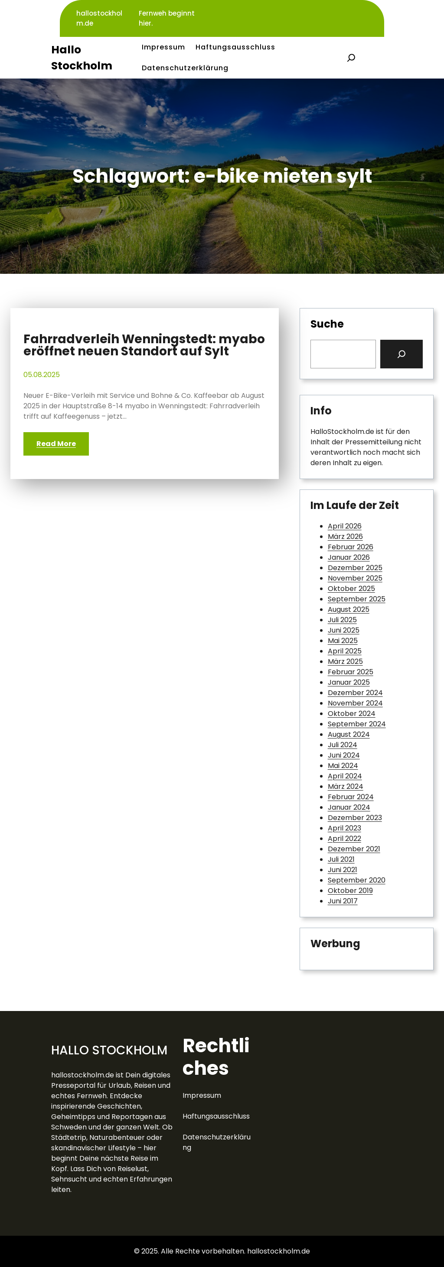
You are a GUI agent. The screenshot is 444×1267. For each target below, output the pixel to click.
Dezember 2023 (355, 818)
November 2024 (355, 703)
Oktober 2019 (350, 891)
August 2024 (349, 734)
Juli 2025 (342, 620)
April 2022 (344, 839)
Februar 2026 (350, 547)
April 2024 (345, 776)
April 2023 (344, 828)
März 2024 (345, 786)
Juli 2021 (341, 859)
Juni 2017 (343, 901)
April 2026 (345, 526)
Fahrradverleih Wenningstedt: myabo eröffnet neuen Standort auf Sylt (144, 345)
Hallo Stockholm (109, 1050)
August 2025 (348, 609)
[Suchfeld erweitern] (351, 57)
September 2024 (357, 724)
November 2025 (355, 578)
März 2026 (345, 537)
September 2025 (356, 599)
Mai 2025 (343, 641)
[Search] (401, 354)
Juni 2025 (343, 630)
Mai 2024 (343, 766)
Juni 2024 (344, 755)
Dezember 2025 (355, 568)
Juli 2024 (342, 745)
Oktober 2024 (351, 714)
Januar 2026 (349, 557)
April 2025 (345, 651)
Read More (56, 444)
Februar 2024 (351, 797)
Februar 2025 (350, 672)
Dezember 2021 (354, 849)
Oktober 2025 (351, 589)
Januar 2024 (349, 807)
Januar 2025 (349, 682)
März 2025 (345, 661)
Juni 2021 (342, 870)
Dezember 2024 (355, 693)
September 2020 (356, 880)
